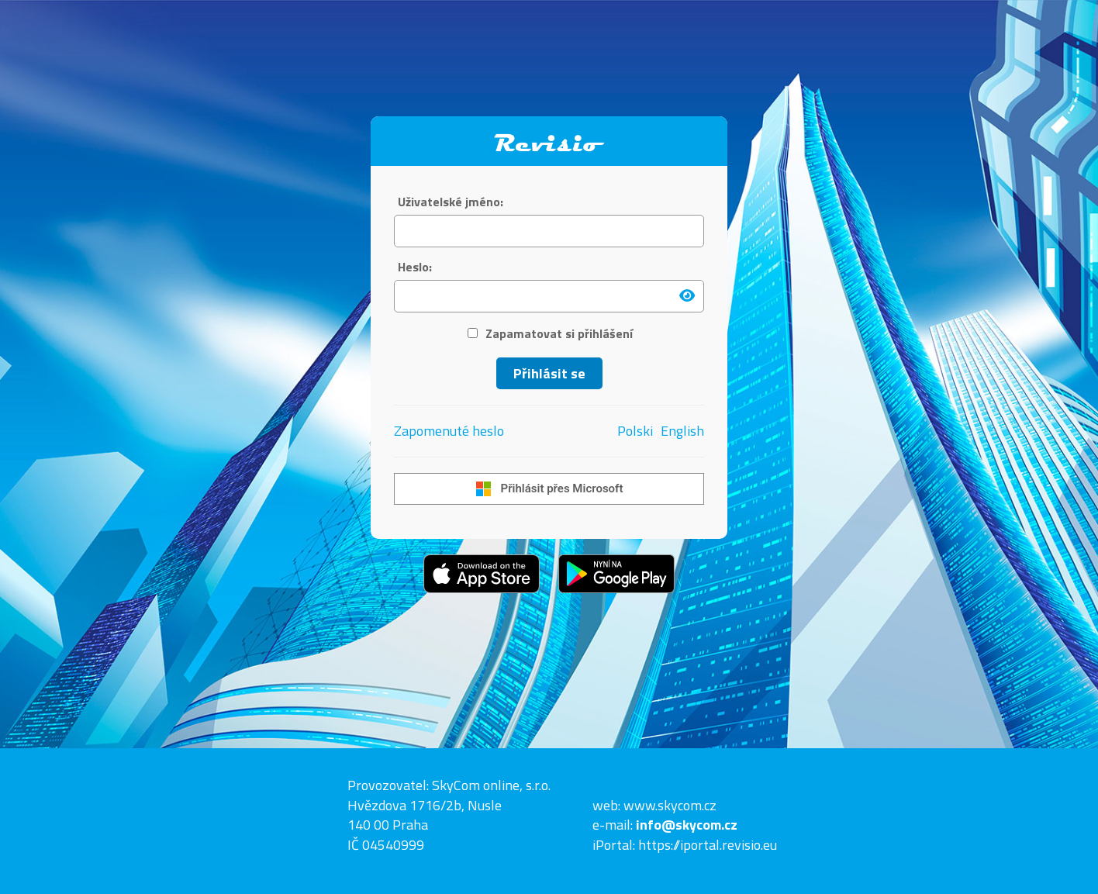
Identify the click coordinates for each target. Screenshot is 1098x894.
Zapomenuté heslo (449, 430)
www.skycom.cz (669, 805)
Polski (635, 431)
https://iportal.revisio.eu (707, 844)
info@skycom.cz (686, 824)
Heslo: (415, 267)
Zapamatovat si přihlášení (550, 334)
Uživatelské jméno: (450, 202)
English (682, 431)
